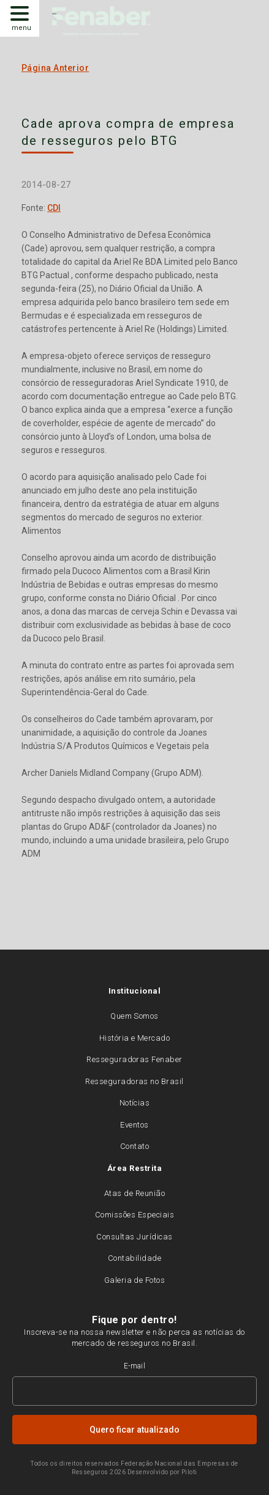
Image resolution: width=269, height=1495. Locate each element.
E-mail (135, 1366)
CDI (54, 208)
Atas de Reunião (134, 1193)
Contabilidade (134, 1258)
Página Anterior (55, 68)
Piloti (189, 1472)
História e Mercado (134, 1038)
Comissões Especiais (134, 1214)
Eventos (134, 1124)
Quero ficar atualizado (134, 1429)
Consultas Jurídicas (134, 1236)
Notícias (134, 1102)
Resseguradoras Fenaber (134, 1059)
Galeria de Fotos (134, 1280)
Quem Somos (134, 1016)
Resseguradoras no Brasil (134, 1081)
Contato (134, 1146)
